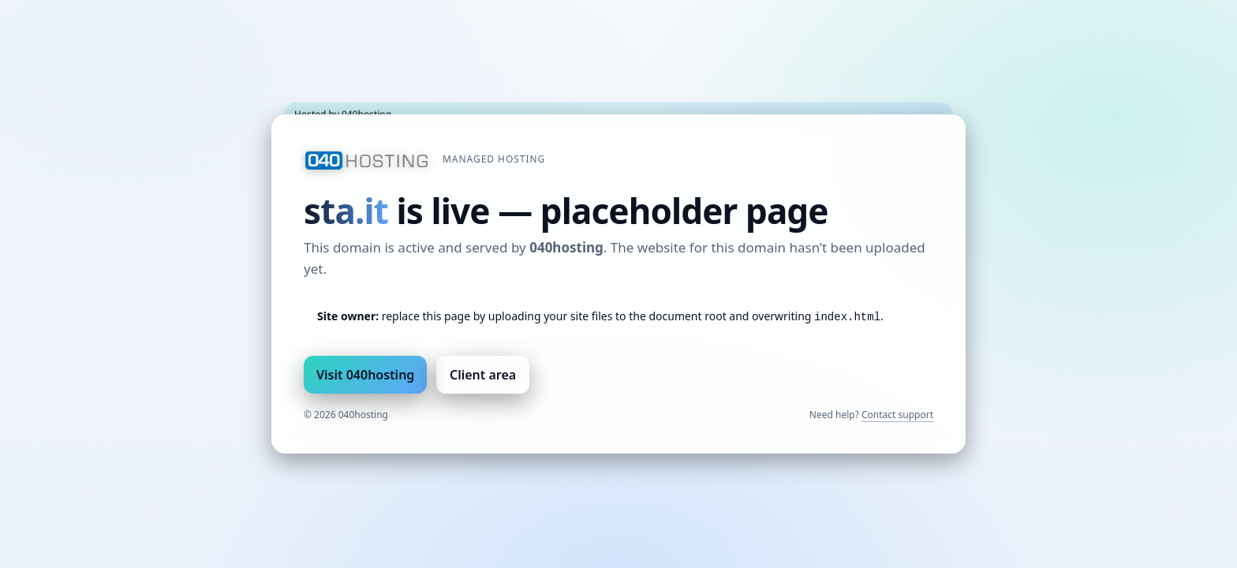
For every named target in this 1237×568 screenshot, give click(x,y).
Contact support (897, 414)
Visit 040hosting (365, 374)
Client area (483, 374)
